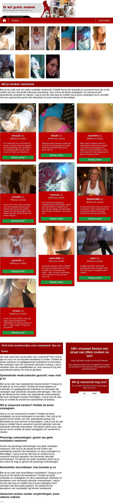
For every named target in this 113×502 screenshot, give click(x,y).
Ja (84, 393)
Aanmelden (104, 20)
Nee (94, 393)
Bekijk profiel (18, 157)
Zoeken (15, 20)
